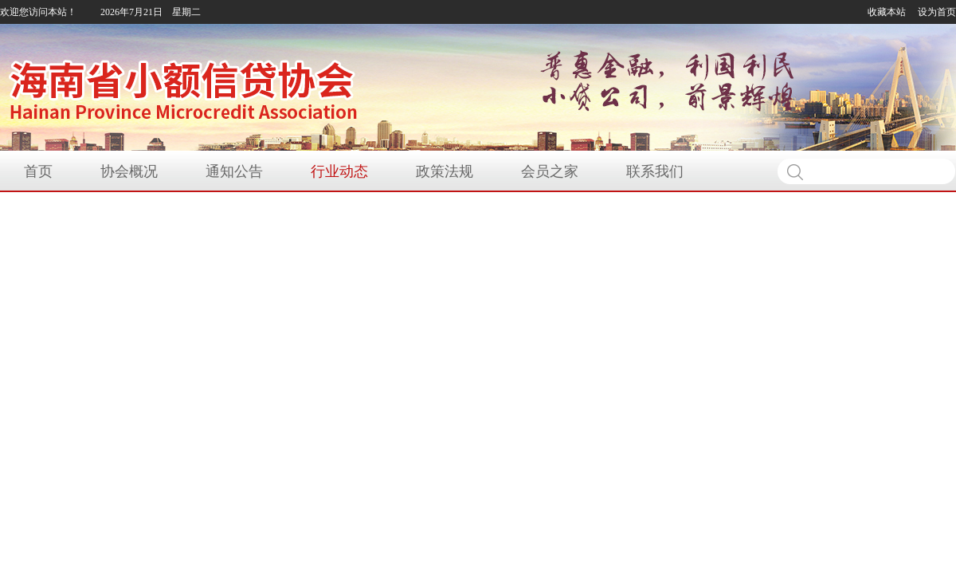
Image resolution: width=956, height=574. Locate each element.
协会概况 (129, 171)
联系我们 (655, 171)
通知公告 (234, 171)
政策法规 (444, 171)
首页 (38, 171)
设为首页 (937, 12)
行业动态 (339, 171)
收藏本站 (887, 12)
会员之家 (549, 171)
